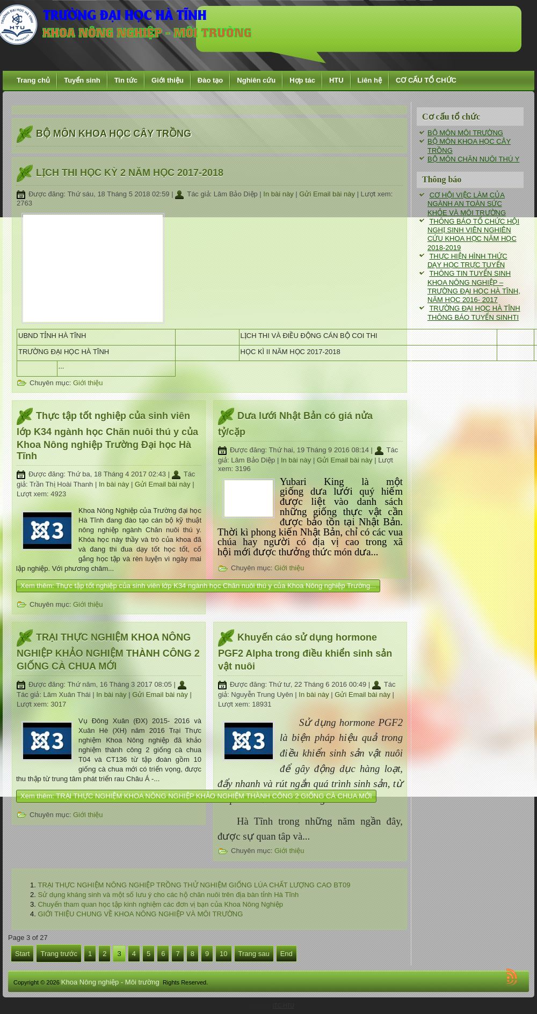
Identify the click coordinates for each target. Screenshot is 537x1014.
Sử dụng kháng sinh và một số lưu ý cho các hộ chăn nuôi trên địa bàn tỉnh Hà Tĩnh (168, 895)
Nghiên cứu (256, 80)
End (286, 954)
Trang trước (58, 954)
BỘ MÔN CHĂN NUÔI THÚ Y (473, 159)
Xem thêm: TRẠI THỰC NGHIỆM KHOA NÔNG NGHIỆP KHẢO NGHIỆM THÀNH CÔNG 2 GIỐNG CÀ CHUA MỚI (196, 796)
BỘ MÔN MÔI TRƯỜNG (465, 133)
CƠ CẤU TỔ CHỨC (426, 80)
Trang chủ (33, 80)
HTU (336, 80)
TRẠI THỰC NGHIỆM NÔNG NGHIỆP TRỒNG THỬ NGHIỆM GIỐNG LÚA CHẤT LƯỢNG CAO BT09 (194, 885)
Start (22, 954)
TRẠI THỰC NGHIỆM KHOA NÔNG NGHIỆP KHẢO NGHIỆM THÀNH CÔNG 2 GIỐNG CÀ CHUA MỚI (108, 652)
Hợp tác (302, 80)
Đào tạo (210, 80)
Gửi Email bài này (328, 194)
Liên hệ (370, 80)
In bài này (279, 194)
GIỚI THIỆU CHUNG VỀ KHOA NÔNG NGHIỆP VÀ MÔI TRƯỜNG (140, 914)
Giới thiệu (167, 80)
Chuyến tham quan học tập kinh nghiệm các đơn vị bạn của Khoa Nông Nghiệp (160, 904)
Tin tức (125, 80)
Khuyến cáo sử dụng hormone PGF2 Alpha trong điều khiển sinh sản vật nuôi (305, 652)
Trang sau (254, 954)
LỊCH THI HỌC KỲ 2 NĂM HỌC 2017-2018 (129, 172)
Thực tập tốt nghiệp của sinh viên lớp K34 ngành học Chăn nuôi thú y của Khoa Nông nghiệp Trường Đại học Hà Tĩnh (107, 435)
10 (223, 954)
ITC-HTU (283, 1006)
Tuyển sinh (82, 80)
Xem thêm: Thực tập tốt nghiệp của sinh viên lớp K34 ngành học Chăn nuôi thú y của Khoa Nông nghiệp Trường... (198, 586)
